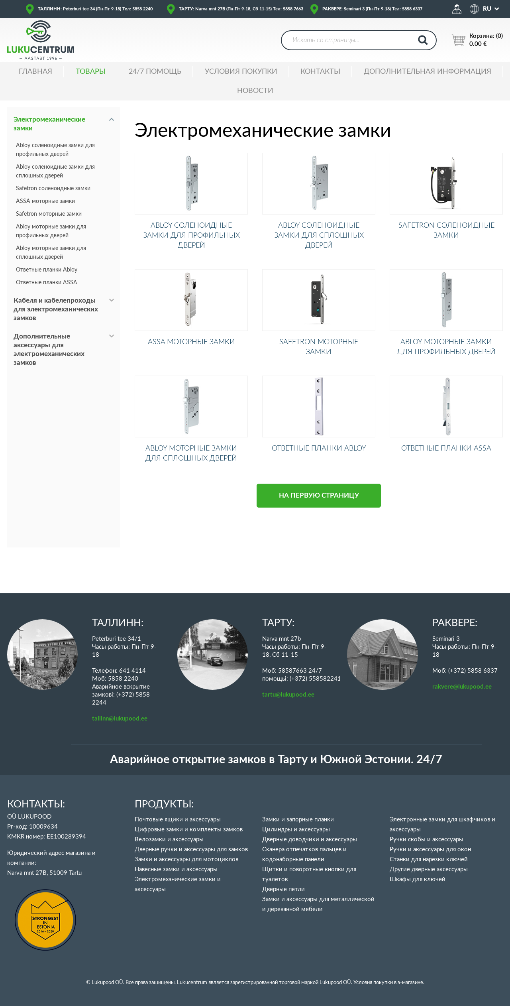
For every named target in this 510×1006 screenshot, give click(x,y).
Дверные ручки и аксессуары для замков (191, 849)
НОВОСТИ (255, 90)
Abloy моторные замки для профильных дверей (51, 231)
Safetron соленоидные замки (53, 188)
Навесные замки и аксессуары (176, 869)
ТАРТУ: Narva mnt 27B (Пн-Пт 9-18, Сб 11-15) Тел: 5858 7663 (241, 9)
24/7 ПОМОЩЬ (155, 71)
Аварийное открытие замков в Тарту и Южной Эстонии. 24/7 (276, 760)
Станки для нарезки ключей (429, 859)
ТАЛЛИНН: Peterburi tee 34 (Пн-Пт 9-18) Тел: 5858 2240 (95, 9)
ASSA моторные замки (45, 201)
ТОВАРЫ (91, 71)
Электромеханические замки (49, 124)
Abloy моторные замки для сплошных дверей (51, 253)
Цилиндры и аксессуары (296, 830)
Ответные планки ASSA (46, 282)
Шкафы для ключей (417, 879)
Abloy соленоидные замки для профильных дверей (55, 150)
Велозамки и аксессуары (169, 840)
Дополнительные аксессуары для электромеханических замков (49, 349)
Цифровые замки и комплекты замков (189, 830)
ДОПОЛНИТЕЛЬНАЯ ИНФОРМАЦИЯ (427, 71)
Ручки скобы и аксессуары (426, 840)
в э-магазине (408, 982)
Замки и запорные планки (298, 820)
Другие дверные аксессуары (429, 869)
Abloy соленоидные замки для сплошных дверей (55, 171)
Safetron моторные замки (49, 214)
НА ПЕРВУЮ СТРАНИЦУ (319, 535)
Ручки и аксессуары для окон (430, 849)
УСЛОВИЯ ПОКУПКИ (241, 71)
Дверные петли (283, 889)
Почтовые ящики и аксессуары (178, 820)
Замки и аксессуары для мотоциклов (186, 859)
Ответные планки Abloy (46, 270)
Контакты (320, 71)
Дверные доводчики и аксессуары (309, 840)
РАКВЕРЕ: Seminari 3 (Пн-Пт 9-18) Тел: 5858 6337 (372, 9)
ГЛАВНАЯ (35, 71)
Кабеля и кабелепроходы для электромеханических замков (56, 309)
